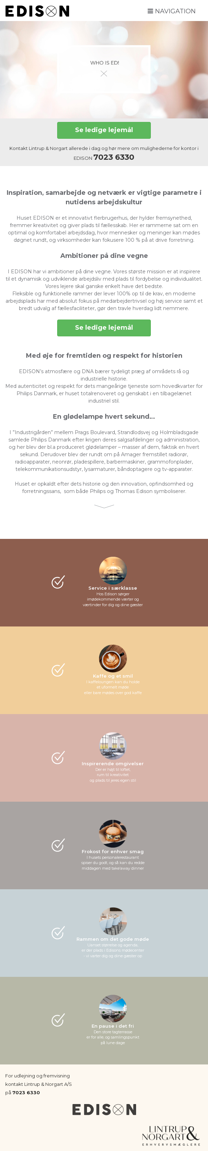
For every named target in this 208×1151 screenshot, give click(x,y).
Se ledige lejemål (104, 130)
